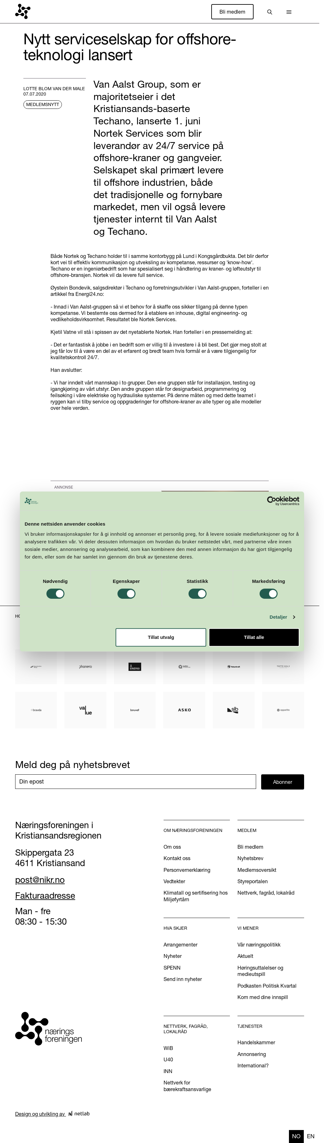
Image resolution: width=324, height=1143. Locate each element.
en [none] (311, 1136)
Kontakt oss (177, 858)
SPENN (172, 968)
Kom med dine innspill (262, 997)
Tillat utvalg (161, 637)
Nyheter (173, 956)
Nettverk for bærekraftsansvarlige (187, 1085)
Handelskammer (256, 1042)
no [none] (296, 1136)
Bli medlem (232, 12)
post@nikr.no (40, 879)
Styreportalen (252, 881)
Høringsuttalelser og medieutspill (260, 971)
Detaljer (278, 617)
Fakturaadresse (45, 895)
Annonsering (251, 1054)
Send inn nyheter (183, 979)
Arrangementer (180, 944)
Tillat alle (254, 637)
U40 (168, 1059)
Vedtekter (174, 881)
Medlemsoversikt (256, 870)
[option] (311, 1136)
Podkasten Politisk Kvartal (267, 986)
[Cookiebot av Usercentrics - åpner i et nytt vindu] (271, 501)
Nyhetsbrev (250, 858)
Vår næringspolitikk (258, 944)
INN (168, 1071)
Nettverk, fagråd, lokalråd (265, 893)
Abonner (282, 782)
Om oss (172, 847)
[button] (288, 12)
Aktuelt (245, 956)
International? (253, 1065)
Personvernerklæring (187, 870)
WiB (168, 1048)
